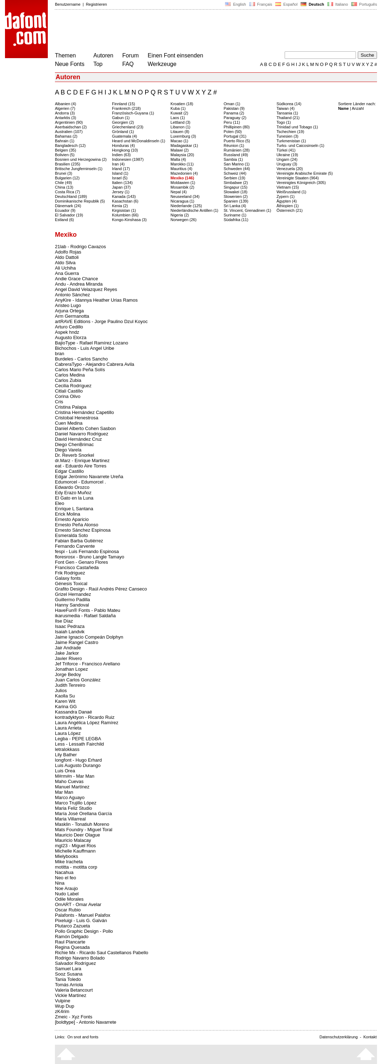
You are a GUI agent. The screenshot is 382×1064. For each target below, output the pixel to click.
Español (286, 4)
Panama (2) (234, 113)
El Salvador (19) (69, 215)
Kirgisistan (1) (124, 210)
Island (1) (120, 173)
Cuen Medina (68, 423)
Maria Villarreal (70, 819)
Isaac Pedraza (70, 626)
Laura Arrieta (68, 728)
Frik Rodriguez (70, 573)
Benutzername (68, 4)
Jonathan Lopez (71, 669)
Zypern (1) (285, 196)
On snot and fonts (82, 1037)
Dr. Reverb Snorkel (74, 455)
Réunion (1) (234, 145)
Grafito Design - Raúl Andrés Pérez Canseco (101, 589)
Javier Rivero (68, 658)
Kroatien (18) (181, 104)
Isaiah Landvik (70, 631)
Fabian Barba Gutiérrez (79, 540)
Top (98, 64)
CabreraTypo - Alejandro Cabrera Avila (94, 364)
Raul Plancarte (70, 942)
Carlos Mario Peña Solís (80, 369)
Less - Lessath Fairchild (79, 744)
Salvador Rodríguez (75, 963)
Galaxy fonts (68, 578)
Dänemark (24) (68, 206)
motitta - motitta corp (76, 867)
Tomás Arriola (69, 984)
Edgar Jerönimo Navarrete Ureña (89, 476)
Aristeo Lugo (68, 305)
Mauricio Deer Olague (77, 835)
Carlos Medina (70, 375)
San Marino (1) (237, 164)
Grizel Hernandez (73, 594)
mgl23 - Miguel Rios (75, 845)
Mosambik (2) (182, 187)
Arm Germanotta (72, 316)
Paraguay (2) (235, 118)
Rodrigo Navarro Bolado (80, 958)
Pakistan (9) (234, 108)
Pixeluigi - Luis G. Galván (81, 920)
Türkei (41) (285, 150)
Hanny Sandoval (72, 605)
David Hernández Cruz (78, 439)
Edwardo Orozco (72, 487)
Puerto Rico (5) (237, 141)
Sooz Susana (68, 974)
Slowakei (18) (236, 192)
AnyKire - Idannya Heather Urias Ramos (96, 300)
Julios (61, 690)
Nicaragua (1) (182, 201)
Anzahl (358, 108)
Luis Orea (65, 770)
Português (363, 4)
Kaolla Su (65, 696)
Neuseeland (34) (184, 196)
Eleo (59, 503)
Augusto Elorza (70, 337)
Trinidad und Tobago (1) (297, 127)
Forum (130, 55)
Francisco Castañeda (77, 567)
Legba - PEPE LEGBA (78, 738)
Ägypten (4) (286, 201)
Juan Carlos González (78, 679)
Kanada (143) (124, 196)
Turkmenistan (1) (291, 141)
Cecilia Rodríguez (73, 385)
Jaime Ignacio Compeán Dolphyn (89, 637)
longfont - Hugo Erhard (78, 760)
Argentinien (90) (69, 122)
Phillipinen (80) (237, 127)
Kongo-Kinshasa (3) (129, 220)
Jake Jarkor (67, 653)
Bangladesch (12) (70, 145)
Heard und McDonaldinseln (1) (138, 141)
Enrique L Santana (74, 508)
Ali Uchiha (65, 268)
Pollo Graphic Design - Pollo (84, 931)
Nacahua (64, 872)
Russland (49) (236, 155)
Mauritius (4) (181, 169)
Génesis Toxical (71, 583)
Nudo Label (67, 893)
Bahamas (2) (66, 136)
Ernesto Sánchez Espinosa (83, 530)
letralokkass (67, 749)
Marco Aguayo (70, 797)
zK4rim (62, 1011)
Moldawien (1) (182, 182)
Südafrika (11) (236, 220)
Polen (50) (233, 131)
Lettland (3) (180, 122)
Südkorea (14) (288, 104)
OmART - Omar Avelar (78, 904)
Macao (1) (179, 141)
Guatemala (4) (124, 136)
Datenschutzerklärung (339, 1037)
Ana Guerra (67, 273)
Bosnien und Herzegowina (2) (81, 159)
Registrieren (96, 4)
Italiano (337, 4)
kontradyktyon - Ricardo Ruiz (84, 717)
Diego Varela (68, 449)
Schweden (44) (237, 169)
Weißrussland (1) (291, 192)
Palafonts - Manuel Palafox (82, 915)
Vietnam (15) (287, 187)
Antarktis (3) (65, 118)
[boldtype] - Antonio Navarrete (85, 1022)
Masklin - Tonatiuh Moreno (82, 824)
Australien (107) (69, 131)
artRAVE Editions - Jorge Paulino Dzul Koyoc (101, 321)
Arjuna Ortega (69, 310)
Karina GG (66, 706)
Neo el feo (65, 877)
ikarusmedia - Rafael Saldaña (85, 615)
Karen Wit (65, 701)
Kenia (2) (120, 206)
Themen (65, 55)
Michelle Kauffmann (75, 851)
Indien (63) (121, 155)
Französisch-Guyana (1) (133, 113)
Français (260, 4)
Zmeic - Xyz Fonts (73, 1016)
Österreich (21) (289, 210)
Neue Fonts (70, 64)
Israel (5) (119, 178)
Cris (59, 401)
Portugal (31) (235, 136)
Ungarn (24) (286, 159)
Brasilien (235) (67, 164)
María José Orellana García (83, 813)
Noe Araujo (66, 888)
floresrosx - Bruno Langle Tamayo (89, 556)
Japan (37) (121, 187)
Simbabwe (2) (236, 182)
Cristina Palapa (70, 407)
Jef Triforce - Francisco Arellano (87, 663)
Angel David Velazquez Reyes (86, 289)
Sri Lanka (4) (235, 206)
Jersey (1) (120, 192)
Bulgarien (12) (67, 178)
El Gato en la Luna (74, 498)
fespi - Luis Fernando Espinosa (87, 551)
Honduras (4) (123, 145)
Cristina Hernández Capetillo (84, 412)
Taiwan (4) (285, 108)
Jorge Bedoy (68, 674)
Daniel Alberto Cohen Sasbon (85, 428)
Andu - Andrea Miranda (79, 284)
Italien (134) (122, 182)
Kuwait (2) (179, 113)
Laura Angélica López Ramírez (86, 722)
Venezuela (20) (289, 169)
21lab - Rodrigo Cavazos (80, 246)
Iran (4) (118, 164)
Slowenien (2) (236, 196)
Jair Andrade (68, 647)
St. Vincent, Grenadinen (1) (247, 210)
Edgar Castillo (69, 471)
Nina (60, 883)
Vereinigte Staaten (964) (297, 178)
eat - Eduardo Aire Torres (80, 466)
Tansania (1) (287, 113)
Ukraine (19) (287, 155)
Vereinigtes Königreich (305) (301, 182)
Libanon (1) (180, 127)
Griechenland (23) (127, 127)
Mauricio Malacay (73, 840)
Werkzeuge (162, 64)
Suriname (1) (235, 215)
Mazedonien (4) (184, 173)
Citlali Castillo (69, 391)
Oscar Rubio (68, 909)
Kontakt (370, 1037)
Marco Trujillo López (75, 802)
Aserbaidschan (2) (71, 127)
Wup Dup (64, 1006)
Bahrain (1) (64, 141)
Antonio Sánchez (72, 294)
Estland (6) (64, 220)
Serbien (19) (234, 178)
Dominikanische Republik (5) (80, 201)
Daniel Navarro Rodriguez (81, 433)
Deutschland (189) (71, 196)
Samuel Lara (68, 968)
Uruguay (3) (286, 164)
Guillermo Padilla (72, 599)
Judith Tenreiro (70, 685)
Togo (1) (283, 122)
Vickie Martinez (70, 995)
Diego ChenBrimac (74, 444)
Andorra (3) (65, 113)
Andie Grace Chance (76, 278)
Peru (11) (232, 122)
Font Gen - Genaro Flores (81, 562)
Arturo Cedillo (69, 326)
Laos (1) (177, 118)
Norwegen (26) (183, 220)
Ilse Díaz (64, 621)
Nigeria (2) (179, 215)
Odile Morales (69, 899)
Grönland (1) (123, 131)
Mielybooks (66, 856)
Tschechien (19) (290, 131)
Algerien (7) (65, 108)
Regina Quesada (72, 947)
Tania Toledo (68, 979)
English (235, 4)
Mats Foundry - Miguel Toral (83, 829)
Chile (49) (63, 182)
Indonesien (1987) (128, 159)
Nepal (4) (178, 192)
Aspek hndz (67, 332)
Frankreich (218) (126, 108)
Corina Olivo (68, 396)
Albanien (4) (65, 104)
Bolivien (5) (65, 155)
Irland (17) (121, 169)
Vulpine (62, 1000)
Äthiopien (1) (287, 206)
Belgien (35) (65, 150)
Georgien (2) (123, 122)
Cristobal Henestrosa (76, 417)
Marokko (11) (182, 164)
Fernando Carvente (75, 546)
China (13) (64, 187)
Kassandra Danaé (73, 712)
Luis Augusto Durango (78, 765)
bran (59, 353)
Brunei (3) (63, 173)
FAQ (128, 64)
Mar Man (64, 792)
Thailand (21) (288, 118)
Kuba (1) (177, 108)
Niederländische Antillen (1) (194, 210)
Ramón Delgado (71, 936)
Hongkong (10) (125, 150)
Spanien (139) (236, 201)
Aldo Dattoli (66, 257)
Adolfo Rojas (68, 252)
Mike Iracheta (69, 861)
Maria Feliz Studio (73, 808)
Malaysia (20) (182, 155)
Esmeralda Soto (71, 535)
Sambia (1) (233, 159)
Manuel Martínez (72, 786)
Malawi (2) (179, 150)
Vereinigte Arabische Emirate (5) (304, 173)
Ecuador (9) (65, 210)
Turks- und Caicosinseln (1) (300, 145)
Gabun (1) (121, 118)
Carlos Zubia (68, 380)
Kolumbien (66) (125, 215)
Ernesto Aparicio (72, 519)
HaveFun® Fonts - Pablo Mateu (87, 610)
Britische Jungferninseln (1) (78, 169)
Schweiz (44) (235, 173)
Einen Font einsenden (175, 55)
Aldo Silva (65, 262)
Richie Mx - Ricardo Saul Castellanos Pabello (101, 952)
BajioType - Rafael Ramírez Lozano (91, 343)
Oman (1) (232, 104)
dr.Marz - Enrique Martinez (82, 460)
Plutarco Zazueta (72, 926)
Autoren (103, 55)
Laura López (68, 733)
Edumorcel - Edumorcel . (80, 482)
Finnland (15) (123, 104)
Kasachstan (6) (125, 201)
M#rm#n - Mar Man (75, 776)
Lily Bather (66, 754)
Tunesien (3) (287, 136)
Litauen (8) (179, 131)
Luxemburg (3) (183, 136)
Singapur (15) (236, 187)
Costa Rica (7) (67, 192)
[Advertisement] (185, 31)
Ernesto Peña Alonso (76, 524)
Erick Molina (67, 514)
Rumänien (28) (237, 150)
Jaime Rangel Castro (76, 642)
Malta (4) (178, 159)
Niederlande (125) (186, 206)
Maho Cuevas (69, 781)
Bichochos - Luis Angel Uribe (84, 348)
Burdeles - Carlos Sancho (81, 359)
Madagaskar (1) (184, 145)
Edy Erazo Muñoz (73, 492)
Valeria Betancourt (74, 990)
